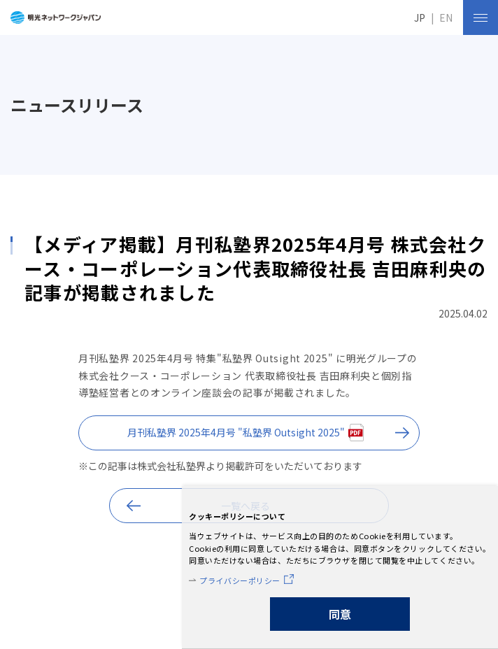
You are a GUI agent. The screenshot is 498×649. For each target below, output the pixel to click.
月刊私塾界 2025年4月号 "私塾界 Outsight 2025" (236, 432)
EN (446, 17)
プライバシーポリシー (239, 580)
